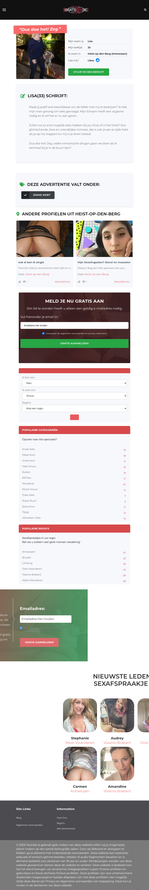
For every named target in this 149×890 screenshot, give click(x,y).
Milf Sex (74, 478)
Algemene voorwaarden (29, 825)
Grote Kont (74, 461)
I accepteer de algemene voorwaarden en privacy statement (76, 333)
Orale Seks (74, 496)
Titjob (74, 513)
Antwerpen (74, 552)
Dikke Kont (36, 195)
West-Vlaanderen (74, 581)
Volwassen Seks (74, 518)
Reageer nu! (62, 281)
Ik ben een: (28, 377)
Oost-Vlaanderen (74, 569)
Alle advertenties (66, 828)
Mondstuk (74, 484)
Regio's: (26, 402)
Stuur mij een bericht (88, 71)
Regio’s (61, 823)
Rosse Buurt (74, 501)
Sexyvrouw (74, 507)
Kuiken (74, 473)
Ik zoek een (28, 390)
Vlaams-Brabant (74, 575)
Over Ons (62, 817)
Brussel (74, 558)
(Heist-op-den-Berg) (37, 274)
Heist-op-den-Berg (99, 53)
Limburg (74, 564)
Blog (18, 817)
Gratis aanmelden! (74, 343)
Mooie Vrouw (74, 490)
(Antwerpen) (119, 53)
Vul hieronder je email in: (39, 317)
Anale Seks (74, 450)
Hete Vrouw (74, 467)
